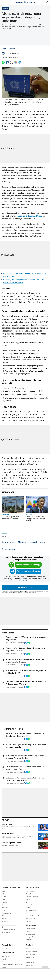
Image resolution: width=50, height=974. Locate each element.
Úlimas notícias (30, 960)
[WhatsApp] (3, 63)
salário (35, 542)
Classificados (8, 952)
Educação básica (31, 891)
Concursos (31, 925)
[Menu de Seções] (3, 2)
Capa (3, 891)
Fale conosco (29, 921)
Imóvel (29, 945)
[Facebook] (7, 63)
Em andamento (30, 934)
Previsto (28, 931)
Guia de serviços (31, 962)
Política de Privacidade (8, 929)
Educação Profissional (32, 916)
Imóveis (4, 959)
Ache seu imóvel (30, 949)
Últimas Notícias (31, 905)
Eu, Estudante (32, 887)
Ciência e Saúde (6, 913)
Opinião (4, 916)
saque (44, 542)
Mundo (4, 905)
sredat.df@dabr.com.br (25, 581)
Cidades (4, 894)
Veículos (4, 962)
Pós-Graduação (30, 918)
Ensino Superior (30, 894)
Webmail (4, 949)
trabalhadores (9, 549)
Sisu (27, 913)
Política (4, 896)
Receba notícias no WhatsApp (28, 565)
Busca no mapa (30, 954)
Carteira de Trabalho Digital (30, 216)
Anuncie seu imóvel (31, 951)
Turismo (4, 924)
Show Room (29, 965)
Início (4, 48)
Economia (11, 48)
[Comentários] (19, 63)
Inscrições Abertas (31, 937)
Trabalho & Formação (32, 896)
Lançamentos (30, 957)
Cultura (28, 907)
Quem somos (5, 927)
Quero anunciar (6, 956)
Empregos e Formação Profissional (12, 964)
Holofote (4, 918)
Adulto (4, 967)
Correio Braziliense (11, 887)
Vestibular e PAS (31, 910)
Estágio (28, 899)
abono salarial (9, 542)
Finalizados (29, 939)
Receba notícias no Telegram (28, 571)
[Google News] (15, 63)
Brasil (3, 899)
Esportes (4, 910)
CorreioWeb (7, 945)
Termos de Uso (6, 932)
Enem (27, 902)
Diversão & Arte (6, 907)
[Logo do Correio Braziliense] (25, 2)
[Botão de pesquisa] (47, 2)
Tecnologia (5, 921)
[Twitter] (11, 63)
